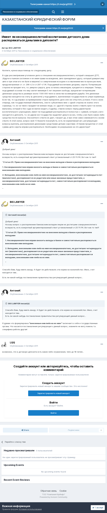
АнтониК (15, 140)
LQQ (12, 342)
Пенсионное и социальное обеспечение (37, 51)
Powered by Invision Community (53, 497)
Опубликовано (24, 64)
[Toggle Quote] (6, 215)
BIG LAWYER (15, 48)
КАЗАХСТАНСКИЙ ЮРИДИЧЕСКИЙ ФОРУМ (38, 19)
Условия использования (30, 509)
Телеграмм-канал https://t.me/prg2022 (51, 4)
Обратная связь (49, 491)
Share (25, 430)
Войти (53, 413)
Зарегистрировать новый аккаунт (53, 393)
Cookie (63, 491)
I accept (97, 507)
